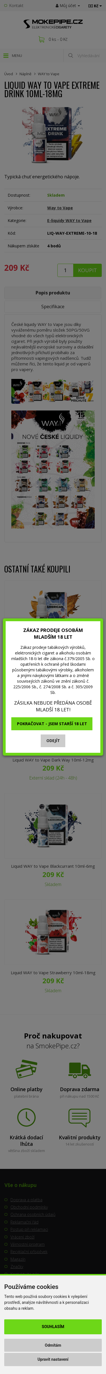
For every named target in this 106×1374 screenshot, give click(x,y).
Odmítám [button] (53, 1345)
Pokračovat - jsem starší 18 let (52, 723)
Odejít (53, 740)
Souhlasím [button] (53, 1326)
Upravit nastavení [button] (53, 1359)
